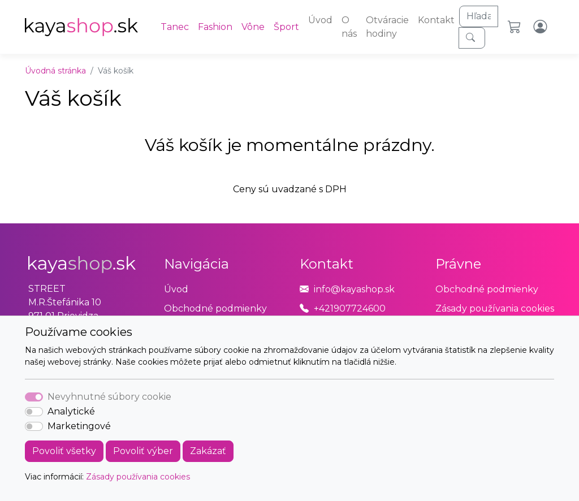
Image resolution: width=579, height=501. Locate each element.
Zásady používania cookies (138, 477)
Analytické (71, 411)
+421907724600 (350, 308)
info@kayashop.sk (354, 289)
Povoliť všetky (64, 451)
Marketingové (79, 426)
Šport (286, 26)
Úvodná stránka (55, 71)
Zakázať (208, 451)
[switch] (34, 411)
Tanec (175, 26)
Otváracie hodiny (387, 27)
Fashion (215, 26)
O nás (349, 27)
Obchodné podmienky (215, 308)
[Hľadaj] (478, 16)
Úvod (320, 20)
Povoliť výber (143, 451)
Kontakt (436, 20)
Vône (253, 26)
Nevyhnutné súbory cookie (109, 396)
